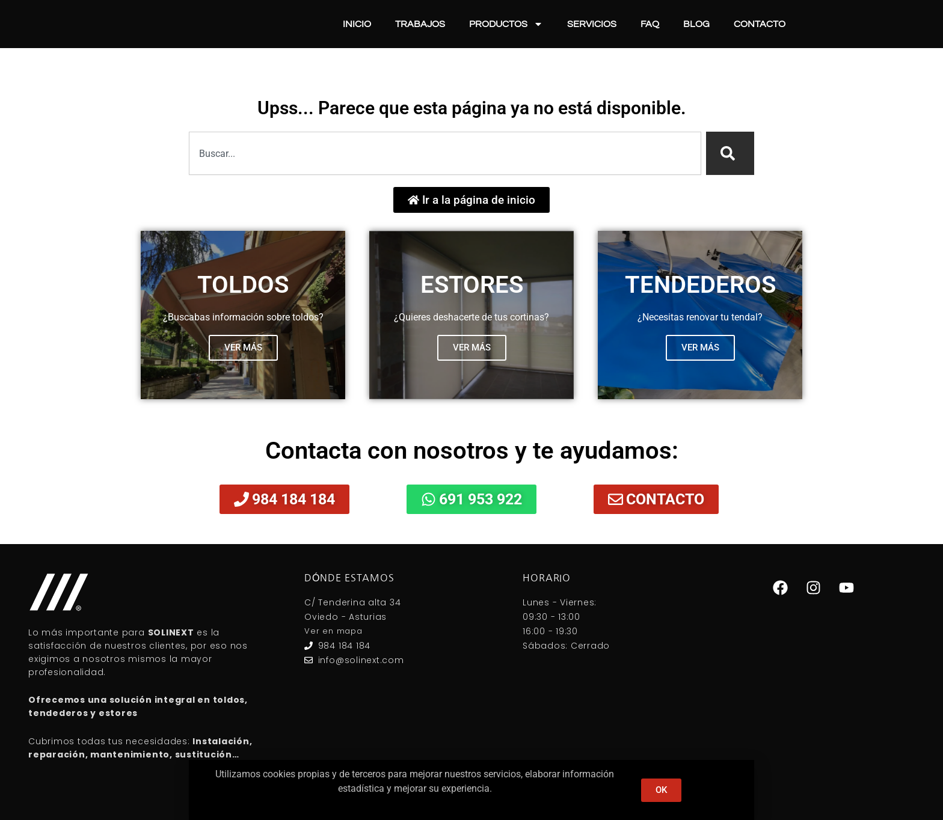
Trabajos (420, 24)
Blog (696, 24)
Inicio (357, 24)
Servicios (591, 24)
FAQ (649, 24)
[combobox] (445, 153)
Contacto (759, 24)
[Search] (730, 153)
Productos (506, 24)
